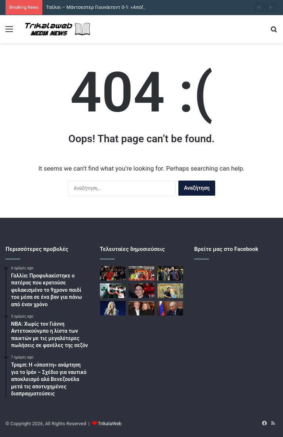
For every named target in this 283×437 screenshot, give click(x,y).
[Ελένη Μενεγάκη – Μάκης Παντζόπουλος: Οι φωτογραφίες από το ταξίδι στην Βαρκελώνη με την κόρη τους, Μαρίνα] (170, 290)
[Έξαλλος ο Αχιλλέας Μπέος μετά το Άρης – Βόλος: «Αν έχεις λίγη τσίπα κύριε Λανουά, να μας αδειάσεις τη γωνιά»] (170, 273)
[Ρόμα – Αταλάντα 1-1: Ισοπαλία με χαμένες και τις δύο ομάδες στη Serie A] (141, 273)
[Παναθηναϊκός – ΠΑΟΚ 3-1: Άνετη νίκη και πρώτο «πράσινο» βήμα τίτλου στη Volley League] (113, 290)
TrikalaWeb (110, 423)
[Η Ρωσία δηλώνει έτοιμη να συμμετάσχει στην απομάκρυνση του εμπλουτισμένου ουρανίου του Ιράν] (170, 308)
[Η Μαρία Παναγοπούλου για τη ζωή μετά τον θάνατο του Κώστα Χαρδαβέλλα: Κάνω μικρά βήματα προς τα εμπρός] (141, 308)
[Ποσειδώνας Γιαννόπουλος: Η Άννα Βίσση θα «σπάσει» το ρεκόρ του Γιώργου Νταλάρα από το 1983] (113, 308)
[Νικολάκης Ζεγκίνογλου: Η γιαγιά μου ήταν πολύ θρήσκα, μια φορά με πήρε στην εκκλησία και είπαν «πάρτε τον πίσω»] (141, 290)
